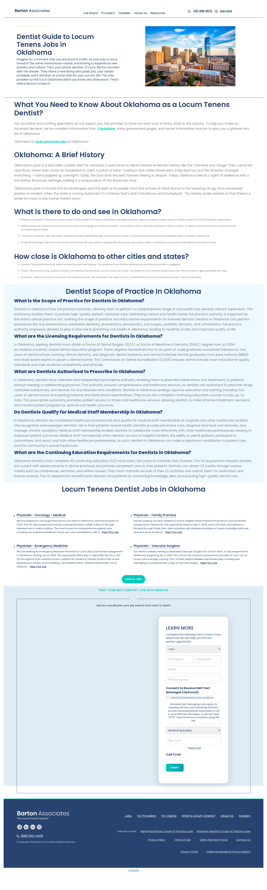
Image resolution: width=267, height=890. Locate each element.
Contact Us (243, 839)
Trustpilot (133, 870)
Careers (244, 816)
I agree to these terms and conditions (192, 697)
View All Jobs (133, 579)
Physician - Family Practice (155, 515)
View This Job (110, 532)
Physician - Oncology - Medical (41, 515)
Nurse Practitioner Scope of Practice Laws (167, 831)
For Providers (146, 816)
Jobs (128, 816)
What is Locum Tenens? (198, 816)
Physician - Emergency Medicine (42, 546)
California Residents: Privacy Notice (228, 851)
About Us (227, 816)
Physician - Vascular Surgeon (157, 546)
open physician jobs (51, 141)
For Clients (168, 816)
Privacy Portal (188, 851)
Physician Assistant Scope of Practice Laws (223, 831)
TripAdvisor (106, 128)
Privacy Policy (156, 839)
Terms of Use (182, 839)
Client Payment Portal (213, 839)
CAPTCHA (173, 755)
